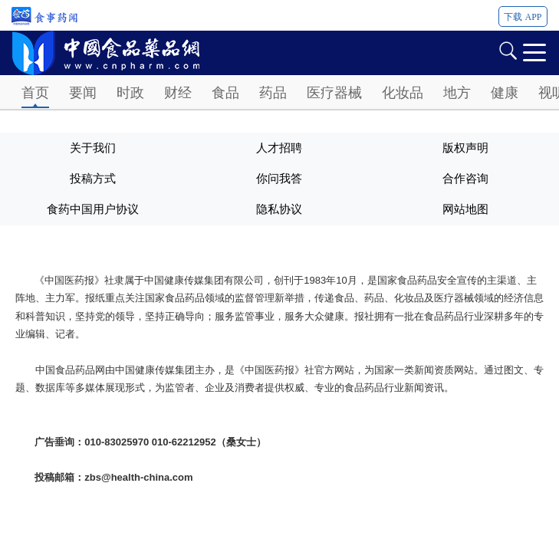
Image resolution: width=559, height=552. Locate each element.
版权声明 (465, 148)
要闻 (83, 92)
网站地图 (465, 209)
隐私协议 (279, 209)
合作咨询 (465, 178)
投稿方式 (93, 178)
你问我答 (279, 178)
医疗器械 (334, 92)
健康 (504, 92)
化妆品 (402, 92)
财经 (178, 92)
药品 (273, 92)
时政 (130, 92)
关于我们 (93, 148)
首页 (35, 92)
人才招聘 (279, 148)
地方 (457, 92)
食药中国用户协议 (93, 209)
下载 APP (522, 17)
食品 (225, 92)
